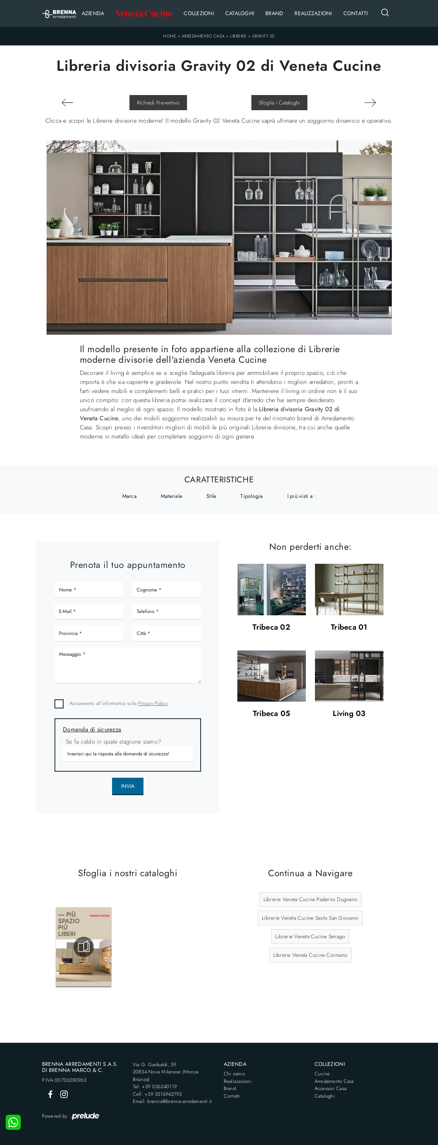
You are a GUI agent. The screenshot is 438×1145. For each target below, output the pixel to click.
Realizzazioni (313, 13)
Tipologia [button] (251, 496)
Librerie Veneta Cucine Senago (310, 936)
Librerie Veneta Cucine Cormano (310, 955)
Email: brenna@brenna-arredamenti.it (172, 1101)
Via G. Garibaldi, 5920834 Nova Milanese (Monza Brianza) (166, 1072)
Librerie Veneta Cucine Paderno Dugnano (310, 899)
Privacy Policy (153, 703)
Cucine (322, 1073)
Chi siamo (234, 1073)
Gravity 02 (263, 36)
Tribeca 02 (271, 627)
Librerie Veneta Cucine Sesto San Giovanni (310, 918)
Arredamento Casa (203, 36)
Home (169, 36)
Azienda (93, 13)
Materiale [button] (171, 496)
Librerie (238, 36)
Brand (274, 13)
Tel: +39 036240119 (155, 1086)
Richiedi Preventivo (158, 102)
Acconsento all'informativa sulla (119, 703)
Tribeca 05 (271, 714)
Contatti (355, 13)
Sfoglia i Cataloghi (279, 102)
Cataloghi (239, 13)
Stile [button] (211, 496)
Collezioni (199, 13)
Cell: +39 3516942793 (157, 1094)
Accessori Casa (331, 1088)
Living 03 (349, 714)
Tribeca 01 (349, 627)
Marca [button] (129, 496)
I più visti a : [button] (301, 496)
